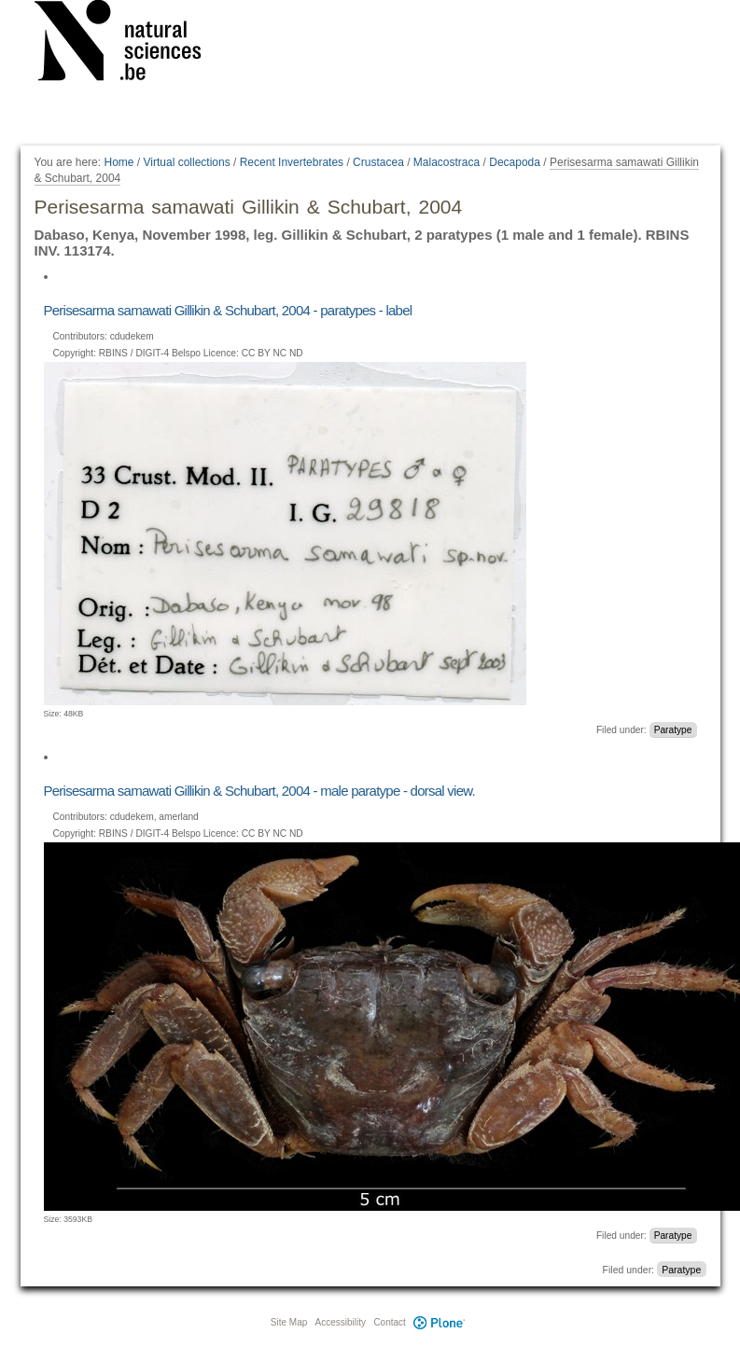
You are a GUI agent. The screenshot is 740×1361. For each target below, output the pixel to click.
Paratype (673, 730)
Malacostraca (446, 162)
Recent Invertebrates (291, 162)
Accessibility (340, 1322)
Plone (439, 1322)
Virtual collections (187, 162)
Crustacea (378, 162)
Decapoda (514, 162)
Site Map (289, 1322)
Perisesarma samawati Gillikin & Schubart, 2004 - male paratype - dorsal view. (259, 791)
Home (118, 162)
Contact (389, 1322)
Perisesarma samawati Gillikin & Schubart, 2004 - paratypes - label (228, 310)
